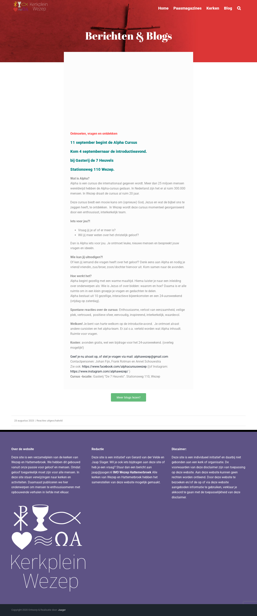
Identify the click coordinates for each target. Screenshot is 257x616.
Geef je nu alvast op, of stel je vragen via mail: (102, 356)
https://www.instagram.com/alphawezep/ (99, 371)
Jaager (62, 609)
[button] (239, 8)
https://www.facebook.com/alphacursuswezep (114, 366)
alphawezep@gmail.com (151, 356)
